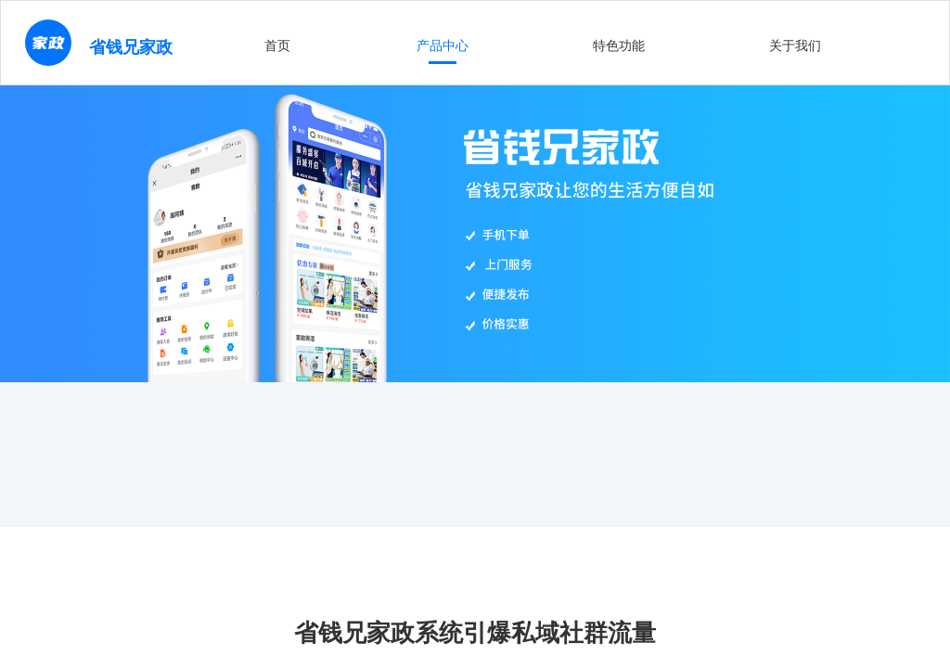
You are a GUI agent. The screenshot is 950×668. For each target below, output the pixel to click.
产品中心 (443, 45)
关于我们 (795, 45)
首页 (277, 45)
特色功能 (619, 45)
